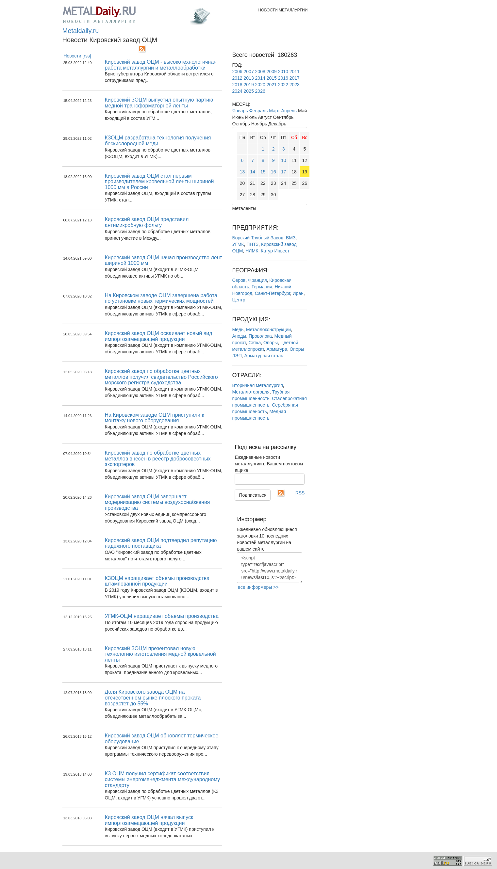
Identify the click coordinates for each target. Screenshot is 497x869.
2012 (237, 78)
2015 (272, 78)
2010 (283, 71)
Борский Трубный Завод (257, 237)
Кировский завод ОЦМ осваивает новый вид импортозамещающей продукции (158, 336)
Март (274, 110)
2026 (260, 91)
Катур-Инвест (275, 250)
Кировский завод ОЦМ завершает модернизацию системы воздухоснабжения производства (157, 502)
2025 (249, 91)
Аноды (239, 336)
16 (273, 171)
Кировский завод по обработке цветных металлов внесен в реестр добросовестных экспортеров (157, 458)
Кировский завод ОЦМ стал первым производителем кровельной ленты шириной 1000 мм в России (159, 181)
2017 (295, 78)
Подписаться (252, 495)
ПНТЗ (252, 244)
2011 (295, 71)
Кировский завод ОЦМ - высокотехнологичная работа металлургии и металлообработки (160, 65)
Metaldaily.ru (80, 30)
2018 (237, 84)
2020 (260, 84)
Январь (240, 110)
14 (252, 171)
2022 (283, 84)
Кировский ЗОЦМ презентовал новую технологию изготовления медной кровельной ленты (160, 654)
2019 (249, 84)
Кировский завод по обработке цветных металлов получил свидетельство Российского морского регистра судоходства (161, 376)
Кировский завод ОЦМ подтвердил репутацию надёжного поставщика (161, 543)
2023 (295, 84)
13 (242, 171)
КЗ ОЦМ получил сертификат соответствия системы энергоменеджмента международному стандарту (162, 779)
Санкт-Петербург (272, 293)
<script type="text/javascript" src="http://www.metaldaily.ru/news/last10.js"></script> (269, 567)
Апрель (289, 110)
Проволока (260, 336)
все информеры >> (258, 587)
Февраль (258, 110)
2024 (237, 91)
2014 (260, 78)
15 (263, 171)
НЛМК (251, 250)
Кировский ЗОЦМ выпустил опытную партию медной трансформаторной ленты (159, 102)
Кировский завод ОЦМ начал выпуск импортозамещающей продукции (149, 820)
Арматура (276, 349)
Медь (237, 329)
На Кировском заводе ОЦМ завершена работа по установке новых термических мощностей (161, 298)
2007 (249, 71)
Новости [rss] (77, 55)
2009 (272, 71)
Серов (238, 280)
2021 (272, 84)
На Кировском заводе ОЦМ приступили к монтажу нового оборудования (154, 418)
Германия (262, 286)
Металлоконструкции (268, 329)
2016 (283, 78)
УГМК (238, 244)
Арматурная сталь (263, 355)
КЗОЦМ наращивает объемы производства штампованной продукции (157, 581)
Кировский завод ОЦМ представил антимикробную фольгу (147, 222)
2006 (237, 71)
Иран (298, 293)
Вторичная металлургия (257, 385)
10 (283, 160)
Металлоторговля (250, 391)
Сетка (254, 342)
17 (283, 171)
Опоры (270, 342)
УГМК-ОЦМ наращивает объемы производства (161, 616)
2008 (260, 71)
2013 (249, 78)
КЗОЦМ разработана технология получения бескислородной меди (158, 140)
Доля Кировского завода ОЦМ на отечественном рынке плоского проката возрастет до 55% (153, 697)
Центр (238, 299)
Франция (257, 280)
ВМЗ (290, 237)
